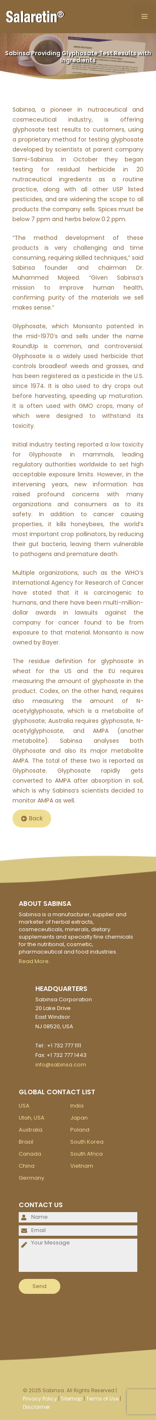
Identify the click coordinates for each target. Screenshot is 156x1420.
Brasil (26, 1142)
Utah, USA (32, 1118)
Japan (79, 1118)
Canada (30, 1154)
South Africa (86, 1154)
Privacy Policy (40, 1398)
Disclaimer (36, 1406)
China (27, 1166)
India (77, 1106)
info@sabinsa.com (60, 1065)
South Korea (87, 1142)
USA (24, 1106)
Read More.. (35, 961)
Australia (30, 1130)
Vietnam (81, 1166)
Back (32, 819)
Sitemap (71, 1398)
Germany (31, 1178)
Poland (79, 1130)
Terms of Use (102, 1398)
